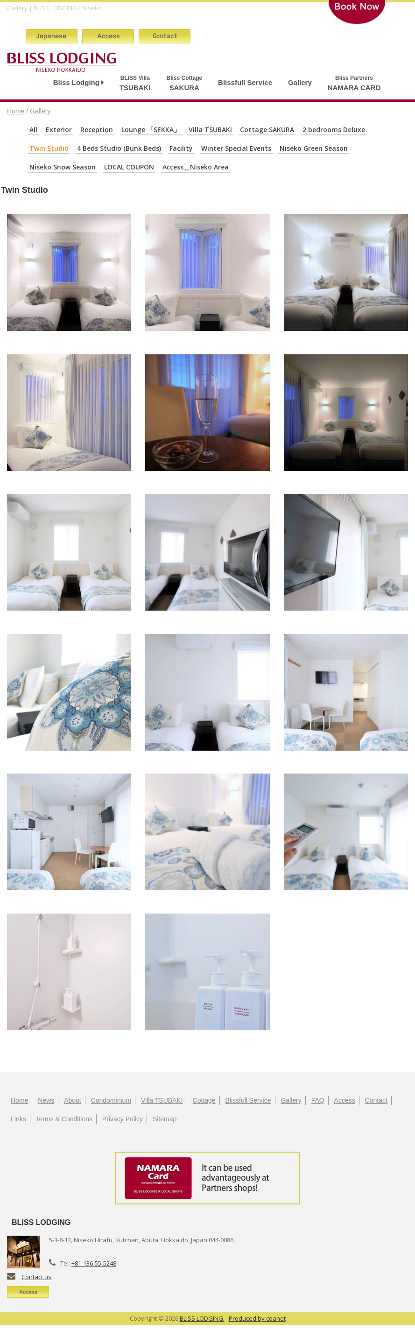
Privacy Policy (122, 1119)
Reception (96, 129)
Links (18, 1119)
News (46, 1100)
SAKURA (185, 83)
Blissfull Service (245, 82)
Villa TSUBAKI (210, 129)
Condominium (111, 1100)
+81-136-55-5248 (93, 1263)
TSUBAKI (135, 83)
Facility (181, 148)
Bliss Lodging (78, 82)
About (72, 1100)
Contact (376, 1100)
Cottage (204, 1100)
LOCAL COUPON (129, 166)
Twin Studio (49, 148)
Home (15, 111)
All (33, 129)
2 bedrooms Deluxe (333, 129)
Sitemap (164, 1119)
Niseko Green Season (314, 148)
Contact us (36, 1277)
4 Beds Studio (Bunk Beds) (119, 148)
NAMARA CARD (354, 83)
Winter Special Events (236, 148)
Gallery (300, 82)
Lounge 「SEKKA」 (150, 129)
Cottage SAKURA (267, 129)
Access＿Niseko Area (195, 166)
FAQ (317, 1100)
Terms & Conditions (64, 1119)
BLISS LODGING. (202, 1318)
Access (344, 1100)
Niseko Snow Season (62, 166)
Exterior (59, 129)
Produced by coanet (257, 1318)
